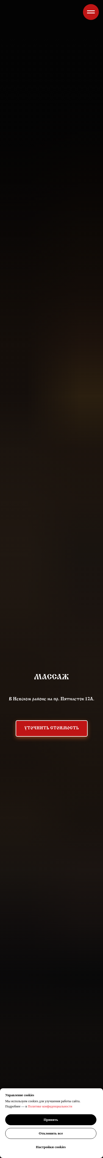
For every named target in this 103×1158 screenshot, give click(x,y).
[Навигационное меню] (91, 12)
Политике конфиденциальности (50, 1106)
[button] (52, 728)
